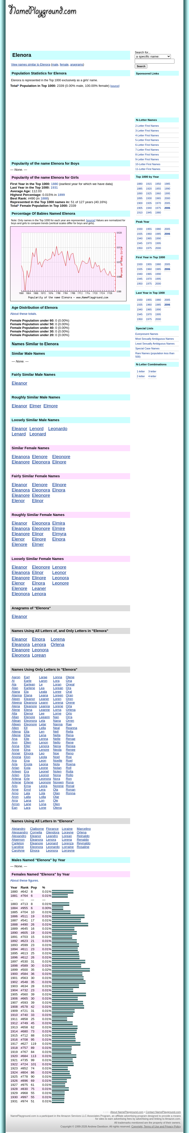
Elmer (35, 405)
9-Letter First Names (147, 159)
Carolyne (18, 850)
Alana (16, 691)
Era (26, 771)
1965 (158, 198)
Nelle (56, 739)
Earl (27, 677)
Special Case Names (147, 348)
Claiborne (37, 829)
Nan (56, 717)
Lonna (57, 677)
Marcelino (84, 829)
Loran (57, 684)
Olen (56, 804)
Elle (26, 739)
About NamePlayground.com (126, 1112)
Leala (43, 691)
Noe (56, 753)
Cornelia (36, 832)
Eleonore (61, 456)
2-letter (141, 376)
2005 (167, 203)
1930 (149, 198)
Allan (15, 717)
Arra (15, 800)
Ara (14, 760)
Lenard (19, 433)
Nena (57, 746)
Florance (52, 829)
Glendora (52, 832)
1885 (140, 188)
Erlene (28, 782)
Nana (57, 720)
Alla (14, 713)
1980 (158, 212)
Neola (57, 749)
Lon (41, 800)
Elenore (39, 456)
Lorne (57, 713)
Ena (27, 760)
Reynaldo (83, 843)
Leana (43, 695)
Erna (27, 786)
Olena (57, 807)
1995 (167, 193)
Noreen (58, 782)
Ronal (70, 786)
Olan (56, 793)
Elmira (58, 523)
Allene (16, 735)
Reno (70, 753)
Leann (43, 702)
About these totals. (23, 314)
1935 (149, 203)
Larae (43, 677)
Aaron (16, 677)
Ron (69, 778)
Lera (42, 789)
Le (41, 684)
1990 (167, 188)
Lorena (58, 639)
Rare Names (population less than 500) (154, 355)
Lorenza (67, 843)
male (55, 64)
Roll (68, 768)
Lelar (42, 724)
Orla (69, 706)
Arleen (16, 771)
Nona (57, 775)
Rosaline (83, 847)
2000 (167, 198)
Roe (69, 757)
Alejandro (18, 829)
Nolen (57, 771)
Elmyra (59, 533)
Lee (41, 713)
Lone (42, 807)
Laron (43, 681)
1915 (149, 183)
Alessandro (20, 832)
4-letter (152, 376)
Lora (56, 681)
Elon (27, 757)
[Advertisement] (143, 24)
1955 (158, 188)
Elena (28, 710)
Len (41, 731)
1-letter (141, 371)
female (64, 64)
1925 (149, 193)
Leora (43, 786)
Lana (27, 800)
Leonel (44, 771)
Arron (16, 804)
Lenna (43, 739)
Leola (43, 757)
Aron (15, 797)
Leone (43, 768)
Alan (15, 688)
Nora (56, 778)
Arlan (15, 768)
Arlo (14, 786)
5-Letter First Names (147, 140)
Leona (43, 764)
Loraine (67, 829)
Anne (15, 749)
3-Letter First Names (147, 130)
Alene (16, 710)
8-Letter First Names (147, 154)
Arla (14, 764)
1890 (140, 193)
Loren (57, 699)
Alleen (16, 724)
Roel (69, 760)
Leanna (44, 706)
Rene (70, 742)
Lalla (27, 797)
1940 (149, 207)
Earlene (29, 688)
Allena (16, 731)
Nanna (58, 724)
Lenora (39, 593)
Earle (28, 681)
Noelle (57, 760)
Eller (27, 746)
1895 (140, 198)
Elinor (38, 500)
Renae (70, 739)
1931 (54, 187)
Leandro (52, 836)
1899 (61, 195)
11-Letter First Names (147, 169)
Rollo (69, 775)
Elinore (59, 461)
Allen (15, 728)
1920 (149, 188)
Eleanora (21, 456)
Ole (55, 800)
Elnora (58, 490)
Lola (42, 793)
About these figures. (24, 880)
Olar (56, 797)
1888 (44, 198)
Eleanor (19, 383)
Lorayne (67, 832)
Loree (57, 691)
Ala (14, 684)
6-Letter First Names (147, 144)
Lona (42, 804)
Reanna (71, 728)
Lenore (59, 567)
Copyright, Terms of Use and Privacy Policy (156, 1126)
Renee (70, 749)
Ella (26, 731)
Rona (70, 782)
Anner (16, 753)
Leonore (60, 583)
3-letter (152, 371)
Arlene (16, 782)
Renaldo (83, 839)
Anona (16, 757)
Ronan (70, 789)
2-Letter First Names (147, 125)
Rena (70, 735)
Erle (27, 778)
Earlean (29, 684)
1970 (158, 203)
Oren (69, 699)
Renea (70, 746)
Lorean (39, 655)
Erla (27, 775)
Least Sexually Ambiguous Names (155, 343)
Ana (14, 739)
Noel (56, 757)
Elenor (18, 500)
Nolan (57, 768)
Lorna (57, 710)
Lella (42, 728)
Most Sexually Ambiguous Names (154, 338)
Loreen (58, 695)
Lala (27, 793)
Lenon (43, 742)
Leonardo (57, 428)
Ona (69, 681)
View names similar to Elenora (30, 64)
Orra (69, 717)
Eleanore (21, 461)
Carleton (18, 843)
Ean (14, 807)
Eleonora (41, 461)
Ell (26, 728)
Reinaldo (83, 836)
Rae (69, 724)
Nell (56, 731)
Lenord (37, 428)
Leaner (39, 588)
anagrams (76, 64)
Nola (56, 764)
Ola (55, 789)
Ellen (27, 742)
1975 (158, 207)
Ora (68, 688)
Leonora (60, 577)
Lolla (42, 797)
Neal (56, 728)
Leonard (38, 433)
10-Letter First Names (147, 164)
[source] (114, 85)
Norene (58, 786)
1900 (140, 203)
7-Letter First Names (147, 149)
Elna (27, 749)
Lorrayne (68, 850)
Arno (15, 793)
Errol (27, 789)
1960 (158, 193)
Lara (27, 807)
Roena (70, 764)
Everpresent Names (146, 333)
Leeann (44, 717)
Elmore (50, 405)
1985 (167, 183)
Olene (70, 677)
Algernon (18, 839)
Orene (70, 702)
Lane (27, 804)
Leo (41, 753)
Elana (28, 695)
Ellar (27, 735)
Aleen (16, 699)
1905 (140, 207)
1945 (149, 212)
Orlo (69, 713)
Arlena (16, 778)
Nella (56, 735)
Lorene (58, 706)
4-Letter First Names (147, 135)
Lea (41, 688)
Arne (15, 789)
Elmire (58, 528)
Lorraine (68, 847)
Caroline (18, 847)
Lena (42, 735)
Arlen (15, 775)
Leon (42, 760)
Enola (28, 764)
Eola (27, 768)
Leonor (59, 572)
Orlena (57, 644)
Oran (69, 695)
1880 (54, 184)
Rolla (69, 771)
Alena (16, 706)
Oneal (70, 684)
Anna (15, 746)
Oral (69, 691)
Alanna (17, 695)
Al (13, 681)
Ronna (70, 793)
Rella (69, 731)
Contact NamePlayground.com (163, 1112)
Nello (56, 742)
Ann (14, 742)
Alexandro (19, 836)
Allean (16, 720)
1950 (158, 183)
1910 (140, 212)
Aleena (17, 702)
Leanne (44, 710)
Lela (42, 720)
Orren (70, 720)
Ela (26, 691)
